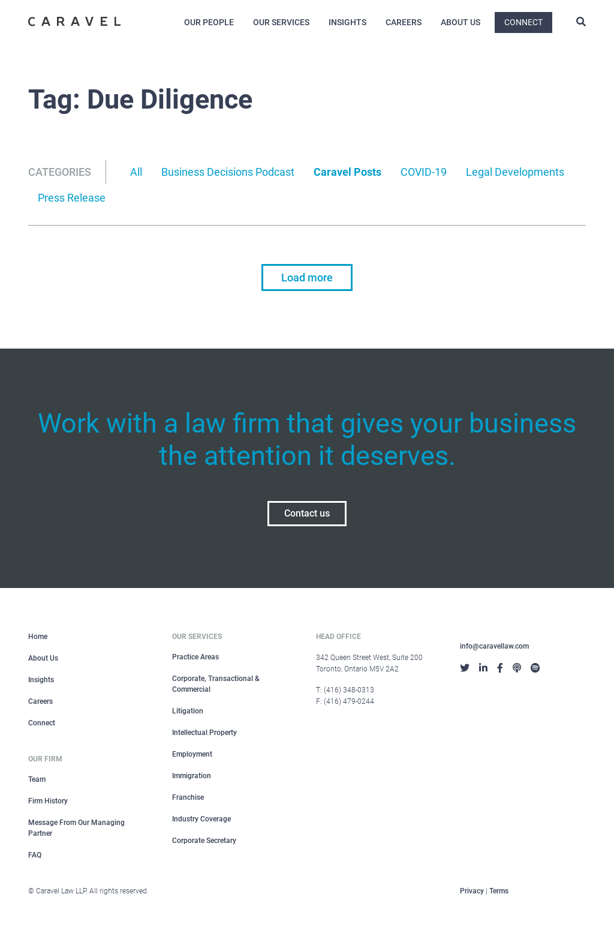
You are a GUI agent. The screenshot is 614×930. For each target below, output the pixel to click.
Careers (404, 22)
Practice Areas (195, 657)
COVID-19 (424, 172)
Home (37, 636)
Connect (523, 22)
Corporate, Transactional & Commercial (216, 684)
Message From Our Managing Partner (76, 828)
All (136, 172)
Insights (347, 22)
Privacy (472, 891)
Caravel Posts (347, 172)
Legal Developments (515, 172)
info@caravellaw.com (494, 646)
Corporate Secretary (204, 840)
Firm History (48, 801)
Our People (209, 22)
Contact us (307, 513)
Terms (498, 891)
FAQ (34, 855)
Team (37, 779)
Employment (192, 754)
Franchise (188, 797)
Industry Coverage (201, 819)
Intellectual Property (204, 732)
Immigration (191, 776)
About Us (460, 22)
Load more (307, 277)
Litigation (187, 711)
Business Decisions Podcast (227, 172)
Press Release (72, 197)
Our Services (281, 22)
